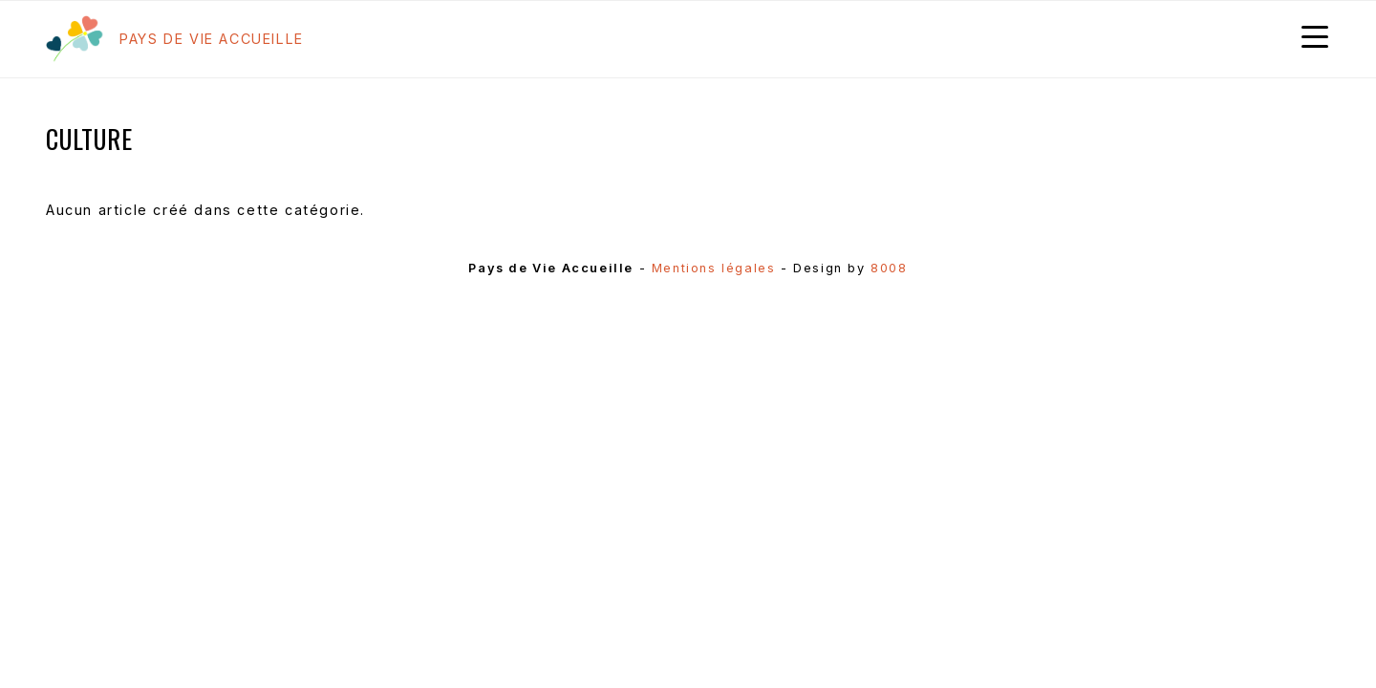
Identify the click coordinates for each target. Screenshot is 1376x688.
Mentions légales (714, 268)
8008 (889, 268)
